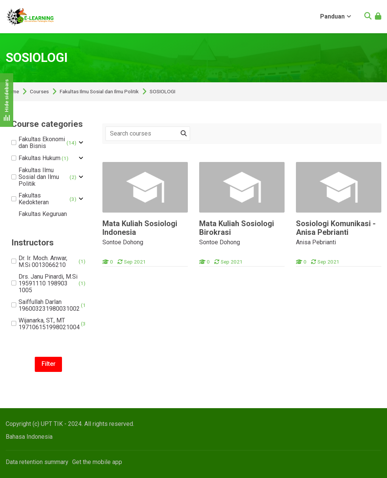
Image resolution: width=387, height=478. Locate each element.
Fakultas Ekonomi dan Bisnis (43, 143)
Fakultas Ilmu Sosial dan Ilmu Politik (99, 91)
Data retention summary (37, 462)
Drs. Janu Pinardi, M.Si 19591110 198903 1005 (48, 283)
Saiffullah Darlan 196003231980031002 (49, 305)
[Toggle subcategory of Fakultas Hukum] (80, 158)
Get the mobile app (97, 462)
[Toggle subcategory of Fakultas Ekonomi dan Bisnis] (80, 142)
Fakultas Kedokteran (43, 199)
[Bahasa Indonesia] (29, 436)
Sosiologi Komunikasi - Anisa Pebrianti (336, 228)
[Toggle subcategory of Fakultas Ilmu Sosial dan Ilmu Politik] (80, 177)
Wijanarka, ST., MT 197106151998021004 (49, 324)
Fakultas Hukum (39, 158)
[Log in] (378, 17)
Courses (39, 91)
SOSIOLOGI (162, 91)
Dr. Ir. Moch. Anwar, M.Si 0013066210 (48, 261)
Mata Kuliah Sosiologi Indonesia (139, 228)
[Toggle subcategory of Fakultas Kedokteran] (80, 199)
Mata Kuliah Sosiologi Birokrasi (236, 228)
